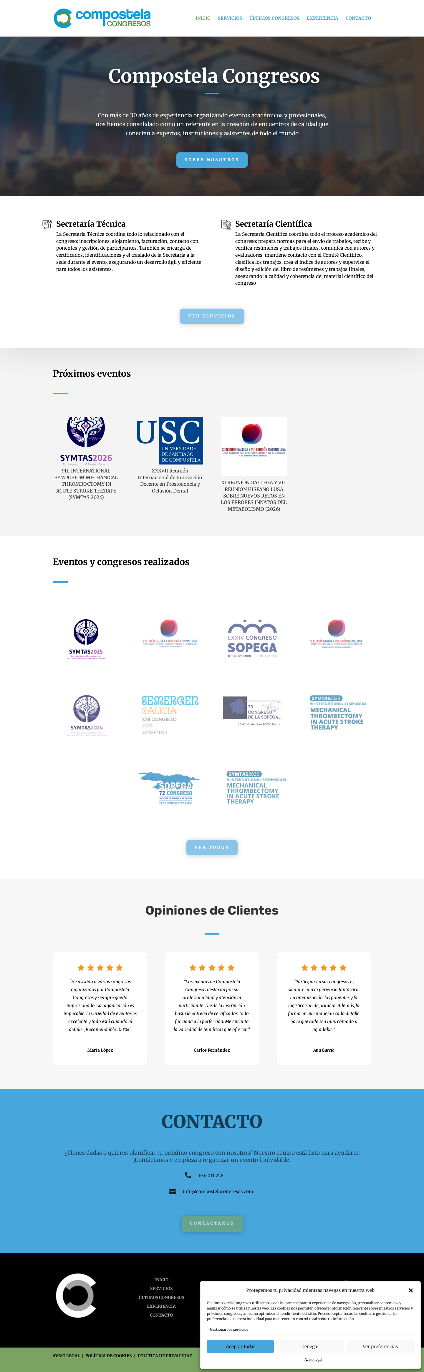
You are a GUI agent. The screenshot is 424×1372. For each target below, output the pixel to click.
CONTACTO (358, 18)
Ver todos (212, 847)
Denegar (310, 1346)
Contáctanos (212, 1223)
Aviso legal (313, 1359)
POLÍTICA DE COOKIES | (111, 1355)
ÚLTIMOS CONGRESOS (274, 18)
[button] (411, 1290)
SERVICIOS (230, 18)
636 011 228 (211, 1175)
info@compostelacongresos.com (218, 1191)
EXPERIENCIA (322, 18)
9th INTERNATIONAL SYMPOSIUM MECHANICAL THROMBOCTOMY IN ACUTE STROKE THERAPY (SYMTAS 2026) (86, 484)
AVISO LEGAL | (69, 1355)
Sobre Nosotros (212, 159)
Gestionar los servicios (229, 1329)
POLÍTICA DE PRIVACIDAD (165, 1355)
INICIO (203, 18)
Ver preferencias (380, 1346)
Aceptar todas (240, 1346)
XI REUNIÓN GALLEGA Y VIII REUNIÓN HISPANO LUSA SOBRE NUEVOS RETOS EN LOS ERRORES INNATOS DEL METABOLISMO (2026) (254, 496)
